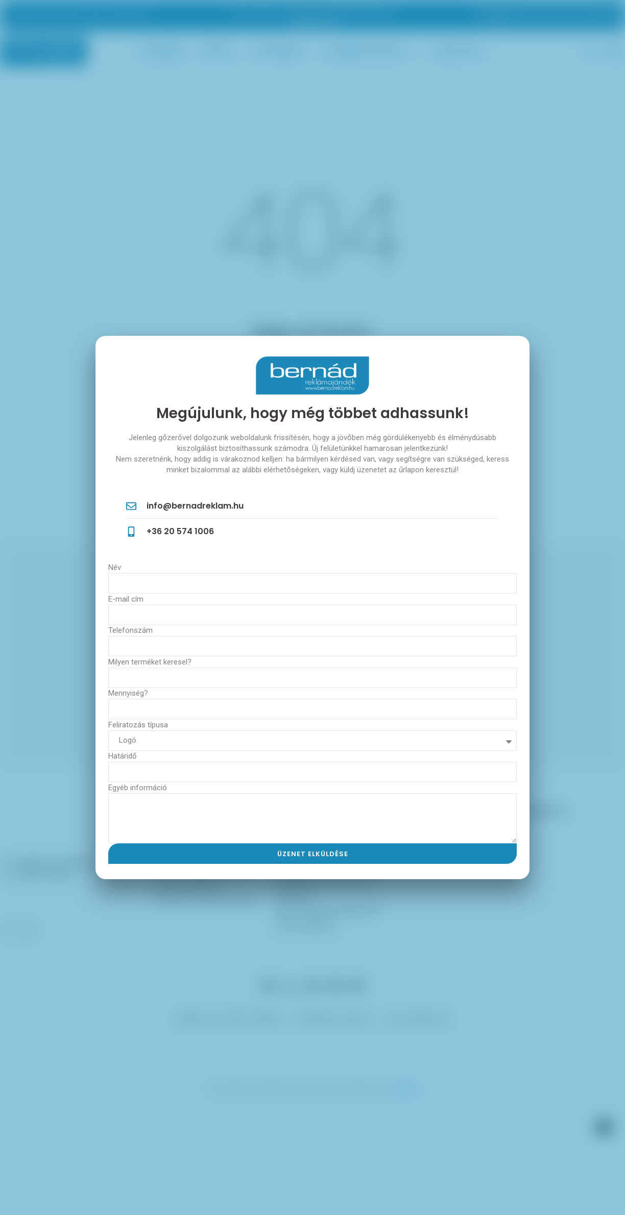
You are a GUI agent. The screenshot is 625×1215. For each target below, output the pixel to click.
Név (114, 567)
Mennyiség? (128, 693)
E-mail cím (125, 599)
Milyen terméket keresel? (149, 662)
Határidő (122, 756)
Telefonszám (130, 630)
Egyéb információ (137, 787)
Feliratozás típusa (138, 724)
